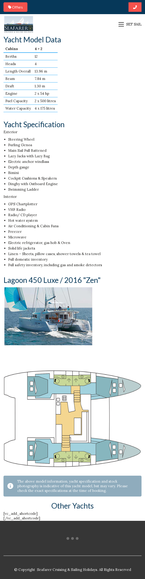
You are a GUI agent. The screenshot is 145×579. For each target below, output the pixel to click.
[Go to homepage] (18, 24)
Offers (15, 7)
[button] (130, 24)
